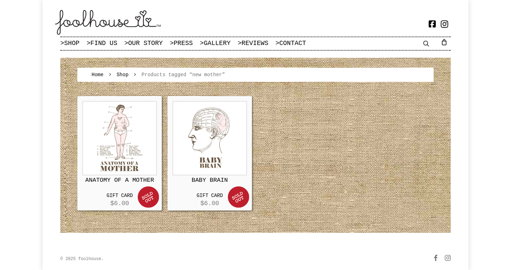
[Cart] (445, 41)
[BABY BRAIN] (209, 138)
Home (98, 75)
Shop (122, 75)
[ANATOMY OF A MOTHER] (119, 138)
